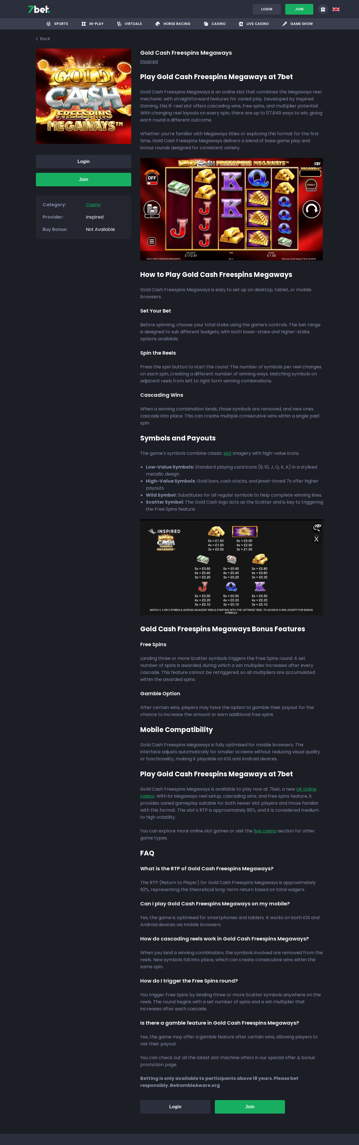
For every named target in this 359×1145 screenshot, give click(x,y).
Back (43, 39)
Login (266, 9)
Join (299, 9)
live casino (265, 831)
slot (228, 453)
